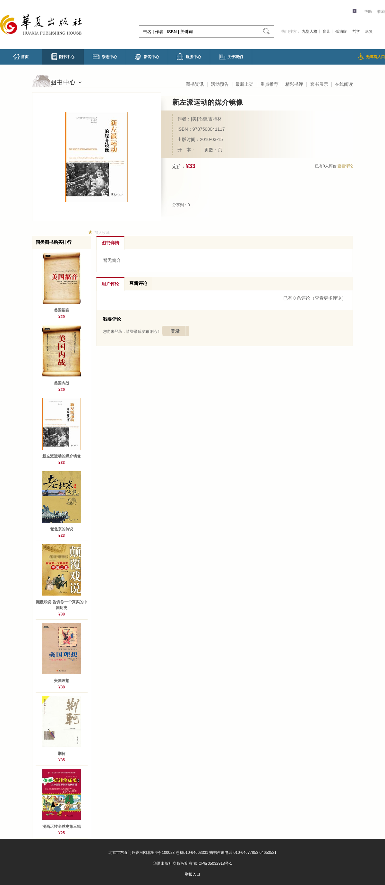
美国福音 (61, 310)
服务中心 (189, 56)
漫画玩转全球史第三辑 (61, 826)
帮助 (368, 11)
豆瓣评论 (138, 283)
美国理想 (61, 680)
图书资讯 (195, 84)
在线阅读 (344, 84)
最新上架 (244, 84)
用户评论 (110, 284)
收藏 (381, 11)
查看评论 (345, 166)
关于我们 (231, 56)
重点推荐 (269, 84)
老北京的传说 (61, 529)
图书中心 (62, 56)
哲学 (356, 31)
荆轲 (61, 753)
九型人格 (309, 31)
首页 (21, 56)
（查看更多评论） (328, 298)
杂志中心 (105, 56)
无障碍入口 (371, 56)
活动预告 (220, 84)
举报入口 (192, 874)
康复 (369, 31)
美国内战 (63, 383)
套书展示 (319, 84)
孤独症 (341, 31)
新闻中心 (147, 57)
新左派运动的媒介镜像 (61, 456)
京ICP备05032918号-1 (212, 863)
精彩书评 (294, 84)
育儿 (326, 31)
